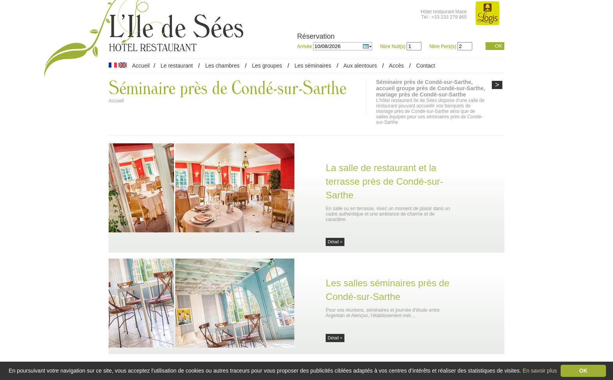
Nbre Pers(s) (442, 46)
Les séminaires (312, 65)
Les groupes (267, 65)
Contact (425, 65)
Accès (396, 65)
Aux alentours (360, 65)
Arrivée (305, 46)
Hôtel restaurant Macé (444, 11)
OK (498, 46)
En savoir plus (540, 371)
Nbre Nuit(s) (392, 46)
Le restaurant (177, 65)
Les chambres (222, 65)
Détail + (335, 241)
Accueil (141, 65)
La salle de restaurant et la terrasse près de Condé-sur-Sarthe (384, 181)
